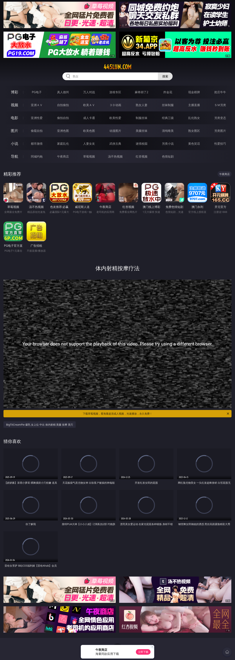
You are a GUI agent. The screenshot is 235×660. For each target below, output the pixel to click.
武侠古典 (115, 144)
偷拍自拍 (63, 118)
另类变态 (220, 118)
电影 (14, 117)
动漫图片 (115, 131)
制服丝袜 (141, 118)
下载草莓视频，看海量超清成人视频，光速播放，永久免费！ (156, 413)
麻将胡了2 (141, 92)
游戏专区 (115, 92)
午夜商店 (63, 156)
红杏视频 (141, 156)
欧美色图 (89, 131)
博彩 (14, 92)
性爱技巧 (220, 144)
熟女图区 (194, 131)
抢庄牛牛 (220, 92)
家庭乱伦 (63, 144)
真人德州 (63, 92)
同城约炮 (37, 156)
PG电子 (36, 92)
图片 (14, 130)
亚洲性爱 (37, 118)
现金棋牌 (194, 92)
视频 (14, 104)
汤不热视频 (115, 156)
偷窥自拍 (37, 131)
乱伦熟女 (194, 118)
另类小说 (168, 144)
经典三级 (168, 118)
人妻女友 (89, 144)
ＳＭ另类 (220, 105)
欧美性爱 (115, 118)
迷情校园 (141, 144)
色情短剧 (168, 156)
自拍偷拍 (63, 105)
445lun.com (117, 67)
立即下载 (143, 652)
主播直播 (194, 105)
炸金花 (167, 92)
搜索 (165, 76)
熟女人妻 (141, 105)
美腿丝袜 (141, 131)
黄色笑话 (194, 144)
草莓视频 (89, 156)
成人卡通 (89, 118)
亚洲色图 (63, 131)
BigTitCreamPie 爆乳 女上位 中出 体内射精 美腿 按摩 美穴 (39, 424)
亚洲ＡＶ (37, 105)
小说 (14, 143)
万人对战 (89, 92)
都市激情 (37, 144)
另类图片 (220, 131)
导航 (14, 156)
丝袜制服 (168, 105)
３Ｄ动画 (115, 105)
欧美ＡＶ (89, 105)
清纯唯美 (168, 131)
